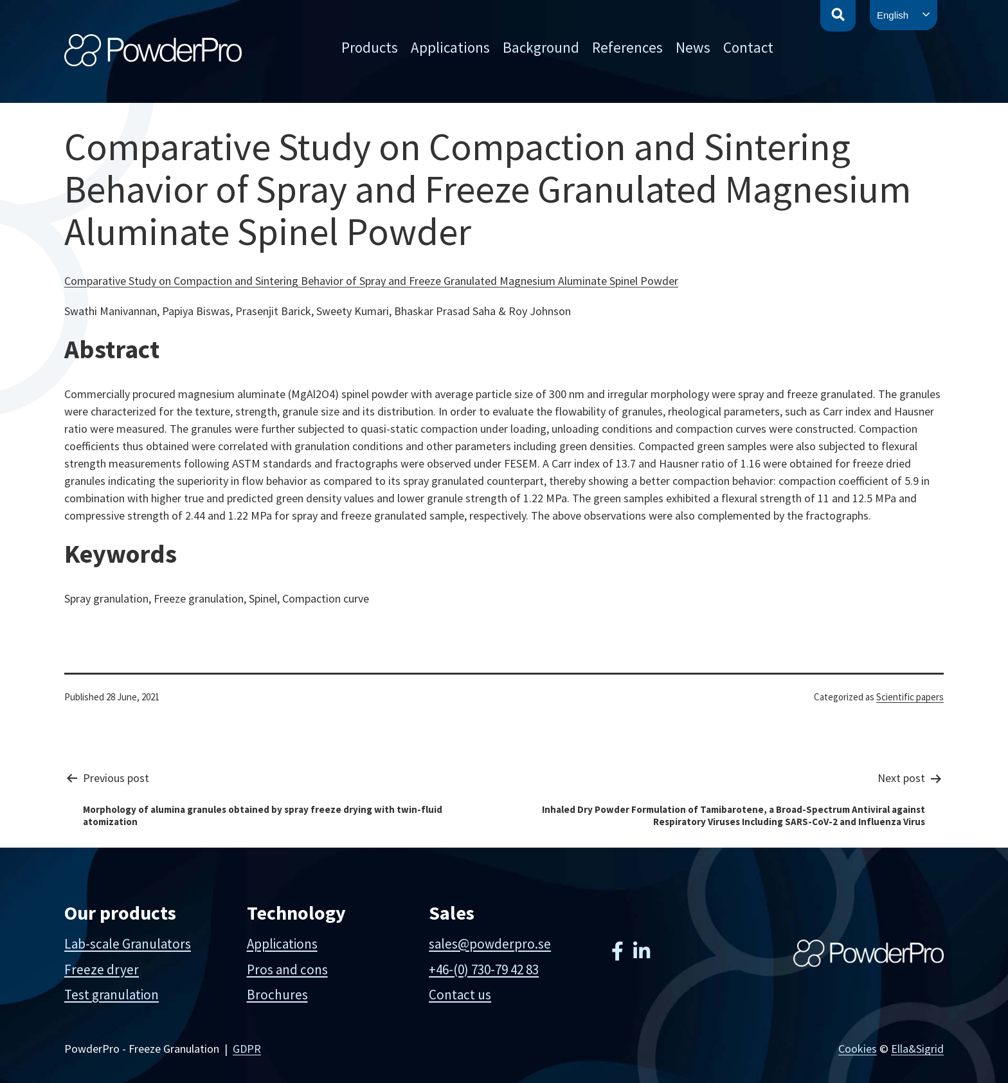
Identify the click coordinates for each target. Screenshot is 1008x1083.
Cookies (857, 1048)
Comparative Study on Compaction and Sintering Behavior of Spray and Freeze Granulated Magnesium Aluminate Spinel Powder (371, 280)
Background (541, 47)
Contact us (460, 994)
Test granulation (111, 994)
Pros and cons (287, 969)
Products (369, 47)
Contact (748, 47)
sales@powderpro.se (490, 943)
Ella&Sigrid (917, 1048)
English (892, 15)
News (693, 47)
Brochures (277, 994)
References (627, 47)
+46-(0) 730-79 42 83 (484, 969)
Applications (450, 47)
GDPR (247, 1048)
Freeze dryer (101, 969)
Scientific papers (910, 697)
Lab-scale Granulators (127, 943)
